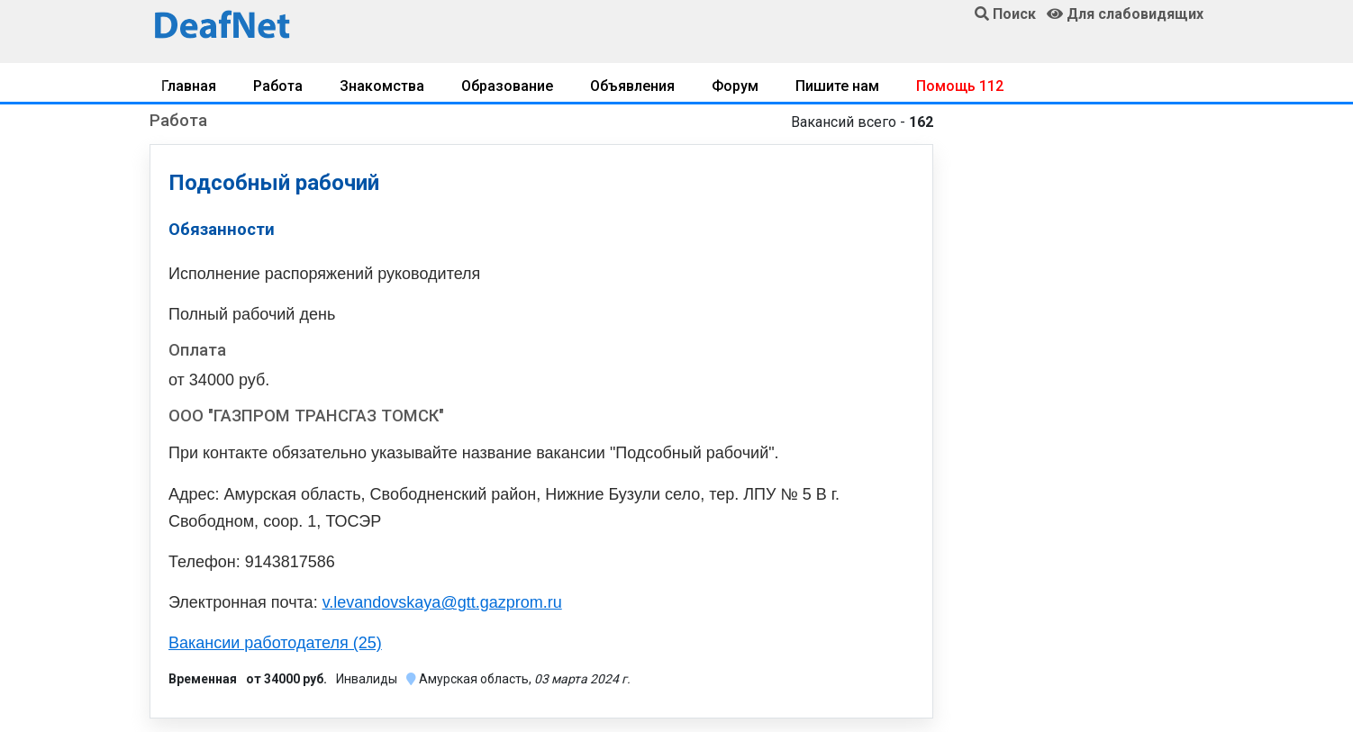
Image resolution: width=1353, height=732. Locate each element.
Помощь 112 (959, 86)
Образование (507, 86)
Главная (188, 86)
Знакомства (382, 86)
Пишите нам (837, 86)
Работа (278, 86)
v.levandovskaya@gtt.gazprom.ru (442, 602)
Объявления (632, 86)
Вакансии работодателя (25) (275, 643)
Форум (735, 86)
